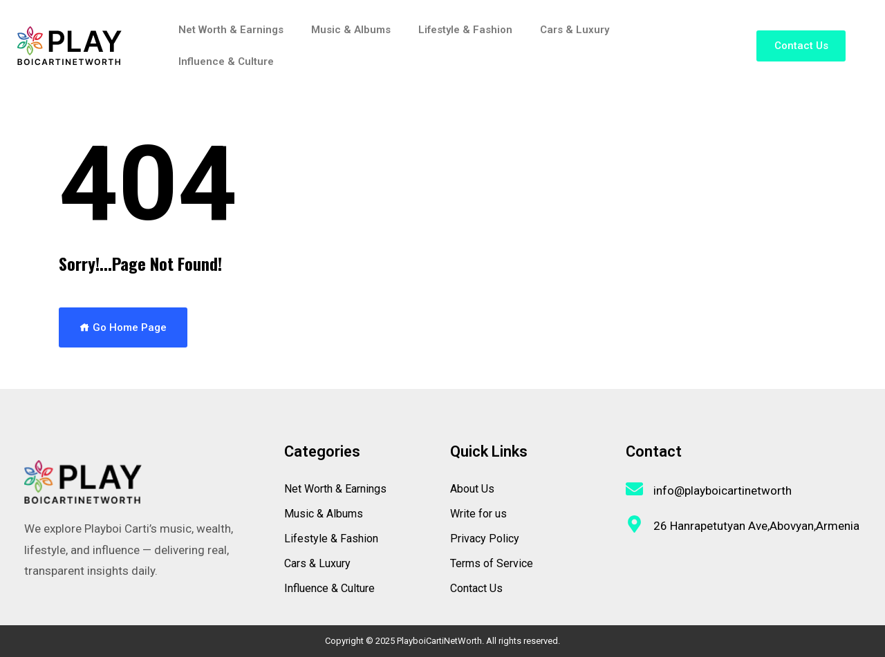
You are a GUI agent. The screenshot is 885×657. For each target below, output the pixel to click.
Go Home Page (123, 327)
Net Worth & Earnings (230, 29)
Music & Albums (351, 29)
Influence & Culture (226, 61)
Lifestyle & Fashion (465, 29)
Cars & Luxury (574, 29)
